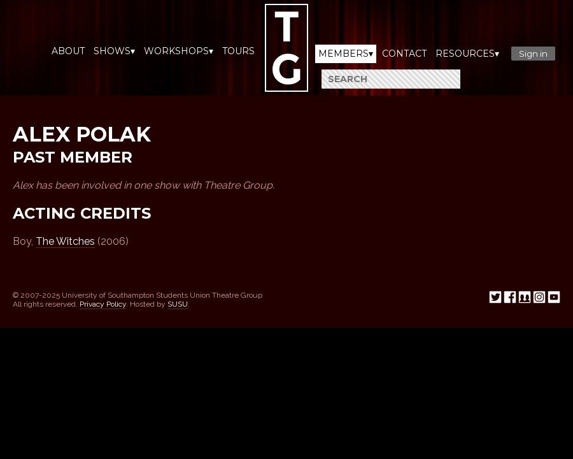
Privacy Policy (103, 304)
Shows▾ (114, 51)
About (68, 51)
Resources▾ (467, 53)
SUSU (177, 304)
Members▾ (345, 53)
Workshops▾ (178, 51)
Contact (404, 53)
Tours (238, 51)
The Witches (65, 241)
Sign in (533, 53)
